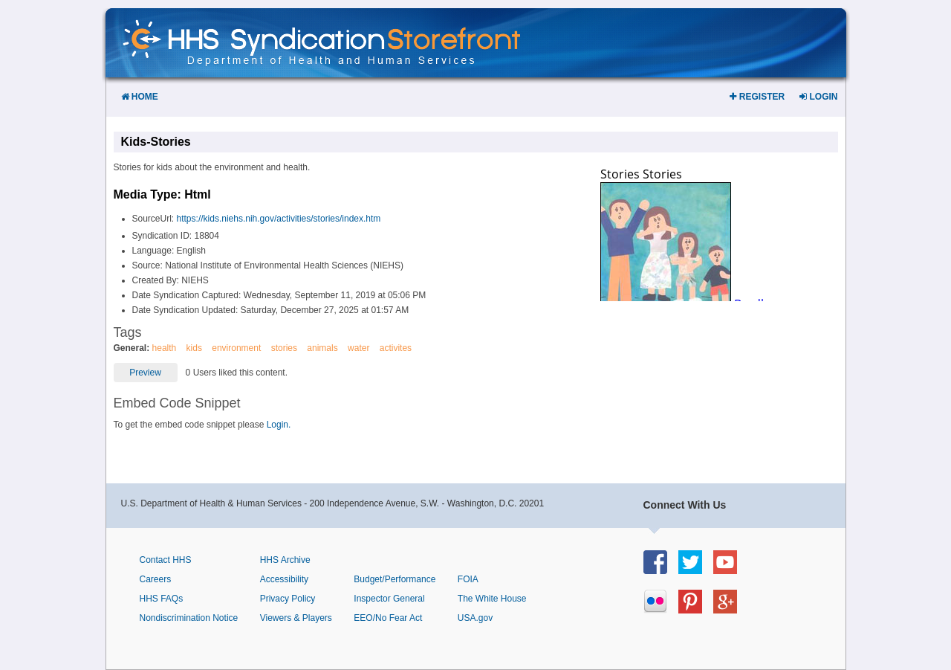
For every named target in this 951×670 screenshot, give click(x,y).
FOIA (468, 579)
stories (284, 348)
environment (236, 348)
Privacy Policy (288, 598)
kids (194, 348)
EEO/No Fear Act (388, 618)
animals (322, 348)
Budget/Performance (394, 579)
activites (396, 348)
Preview (145, 372)
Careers (156, 579)
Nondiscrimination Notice (189, 618)
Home (139, 96)
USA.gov (475, 618)
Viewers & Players (296, 618)
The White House (492, 598)
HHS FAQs (162, 598)
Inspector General (389, 598)
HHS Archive (285, 560)
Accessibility (284, 579)
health (164, 348)
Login (818, 96)
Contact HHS (166, 560)
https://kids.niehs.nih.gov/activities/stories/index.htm (279, 218)
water (358, 348)
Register (757, 96)
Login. (279, 424)
